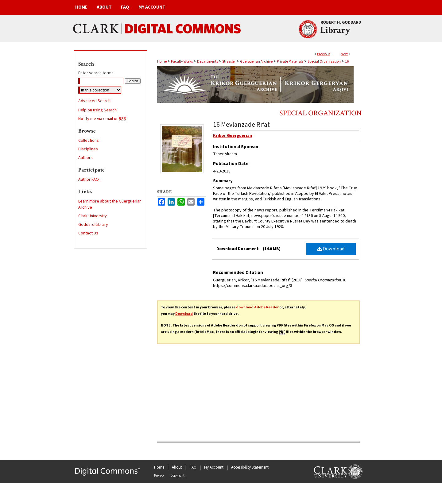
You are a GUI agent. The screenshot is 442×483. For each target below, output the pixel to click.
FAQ (193, 467)
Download (330, 248)
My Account (213, 467)
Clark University (92, 216)
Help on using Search (97, 110)
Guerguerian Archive (256, 61)
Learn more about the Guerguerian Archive (110, 204)
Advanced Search (94, 101)
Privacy (159, 475)
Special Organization (324, 61)
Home (162, 61)
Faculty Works (182, 61)
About (177, 467)
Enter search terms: (96, 73)
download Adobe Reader (257, 307)
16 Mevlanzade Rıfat (241, 124)
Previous (323, 54)
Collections (88, 140)
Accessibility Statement (250, 467)
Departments (207, 61)
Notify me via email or (102, 119)
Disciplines (88, 149)
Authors (85, 158)
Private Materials (290, 61)
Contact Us (88, 233)
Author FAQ (88, 179)
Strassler (229, 61)
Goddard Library (93, 225)
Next (344, 54)
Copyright (177, 475)
